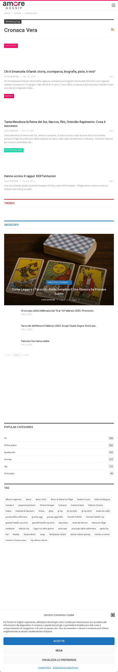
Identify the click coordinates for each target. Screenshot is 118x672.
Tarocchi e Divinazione (59, 282)
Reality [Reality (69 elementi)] (16, 534)
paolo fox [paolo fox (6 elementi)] (104, 528)
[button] (113, 615)
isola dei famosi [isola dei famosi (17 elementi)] (80, 523)
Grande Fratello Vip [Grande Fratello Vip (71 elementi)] (95, 517)
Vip (5, 466)
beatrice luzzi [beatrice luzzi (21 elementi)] (83, 499)
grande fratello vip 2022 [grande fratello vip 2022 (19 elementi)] (16, 523)
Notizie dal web (13, 150)
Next (17, 355)
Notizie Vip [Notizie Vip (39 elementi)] (24, 528)
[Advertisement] (59, 389)
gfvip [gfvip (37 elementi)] (51, 511)
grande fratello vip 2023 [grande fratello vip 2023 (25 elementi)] (43, 523)
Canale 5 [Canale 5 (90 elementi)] (9, 505)
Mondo (9, 96)
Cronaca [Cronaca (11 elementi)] (62, 505)
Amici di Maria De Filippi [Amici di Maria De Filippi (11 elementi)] (62, 499)
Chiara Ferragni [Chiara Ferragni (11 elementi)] (47, 505)
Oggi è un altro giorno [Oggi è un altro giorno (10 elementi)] (43, 528)
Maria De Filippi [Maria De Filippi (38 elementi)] (99, 523)
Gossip (8, 459)
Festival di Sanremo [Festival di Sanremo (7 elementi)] (25, 511)
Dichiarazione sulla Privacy (65, 667)
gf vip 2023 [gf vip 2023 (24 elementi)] (86, 511)
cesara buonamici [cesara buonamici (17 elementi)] (26, 505)
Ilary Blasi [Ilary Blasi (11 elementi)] (63, 523)
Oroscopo (11, 45)
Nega (59, 650)
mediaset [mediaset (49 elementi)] (10, 528)
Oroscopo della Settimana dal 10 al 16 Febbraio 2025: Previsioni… (58, 310)
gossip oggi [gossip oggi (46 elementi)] (37, 517)
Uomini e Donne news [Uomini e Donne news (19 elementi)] (15, 540)
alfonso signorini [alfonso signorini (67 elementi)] (13, 499)
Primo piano (10, 445)
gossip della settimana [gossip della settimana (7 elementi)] (16, 517)
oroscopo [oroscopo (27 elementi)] (62, 528)
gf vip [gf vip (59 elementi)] (60, 511)
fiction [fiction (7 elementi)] (41, 511)
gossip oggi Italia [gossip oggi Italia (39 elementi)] (55, 517)
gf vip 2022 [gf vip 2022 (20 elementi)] (72, 511)
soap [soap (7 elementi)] (42, 534)
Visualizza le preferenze (59, 660)
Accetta (59, 641)
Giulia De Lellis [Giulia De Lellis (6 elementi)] (103, 511)
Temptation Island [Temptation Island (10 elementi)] (57, 534)
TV (5, 438)
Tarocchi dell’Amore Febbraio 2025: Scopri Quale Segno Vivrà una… (59, 325)
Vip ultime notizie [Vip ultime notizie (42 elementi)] (39, 540)
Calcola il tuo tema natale (35, 341)
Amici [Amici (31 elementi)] (28, 499)
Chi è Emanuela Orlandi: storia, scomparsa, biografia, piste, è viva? (49, 71)
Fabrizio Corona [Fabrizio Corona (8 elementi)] (95, 505)
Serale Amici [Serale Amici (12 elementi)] (30, 534)
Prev (8, 355)
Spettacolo (9, 452)
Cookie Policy (44, 667)
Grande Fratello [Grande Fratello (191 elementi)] (74, 517)
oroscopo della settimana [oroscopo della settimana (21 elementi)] (83, 528)
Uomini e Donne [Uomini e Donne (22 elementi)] (102, 534)
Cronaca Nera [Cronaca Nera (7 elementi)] (77, 505)
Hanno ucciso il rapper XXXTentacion (30, 176)
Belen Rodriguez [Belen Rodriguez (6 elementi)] (102, 499)
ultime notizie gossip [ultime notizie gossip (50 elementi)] (80, 534)
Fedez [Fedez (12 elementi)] (8, 511)
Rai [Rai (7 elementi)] (7, 534)
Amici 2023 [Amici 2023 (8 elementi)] (41, 499)
